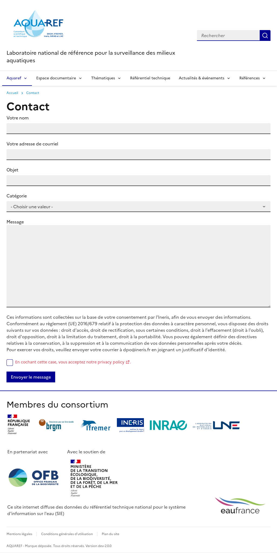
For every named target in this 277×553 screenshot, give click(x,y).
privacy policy (111, 362)
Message (15, 222)
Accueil (12, 92)
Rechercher (265, 35)
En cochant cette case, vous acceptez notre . (73, 362)
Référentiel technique (150, 78)
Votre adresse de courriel (32, 144)
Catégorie (16, 196)
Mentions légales (19, 534)
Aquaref (13, 78)
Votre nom (17, 118)
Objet (12, 170)
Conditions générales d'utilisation (67, 534)
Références (249, 78)
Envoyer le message (31, 377)
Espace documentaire (56, 78)
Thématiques (103, 78)
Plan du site (110, 534)
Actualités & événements (201, 78)
